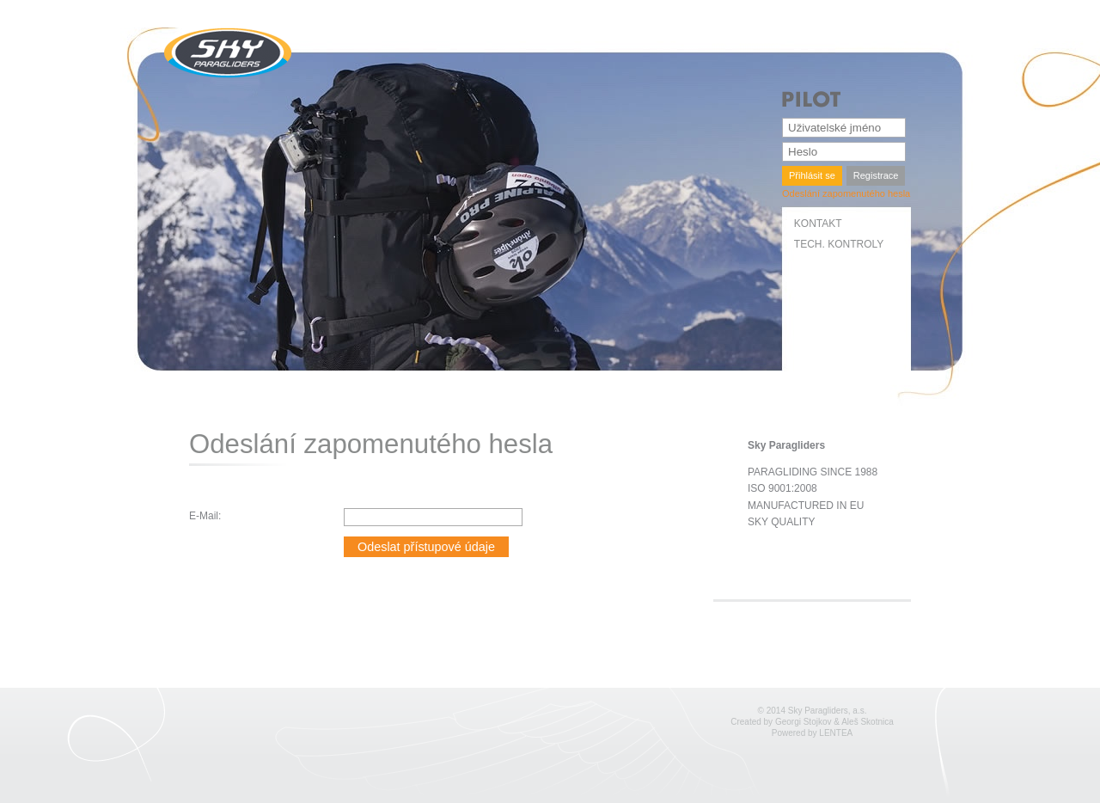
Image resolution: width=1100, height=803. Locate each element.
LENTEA (835, 733)
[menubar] (848, 239)
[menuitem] (848, 228)
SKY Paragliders (227, 53)
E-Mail (203, 516)
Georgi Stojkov (803, 721)
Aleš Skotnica (867, 721)
